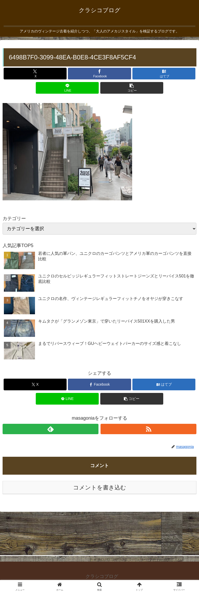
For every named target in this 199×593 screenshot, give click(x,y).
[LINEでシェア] (67, 88)
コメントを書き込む (99, 487)
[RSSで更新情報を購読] (148, 429)
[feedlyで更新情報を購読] (50, 429)
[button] (131, 88)
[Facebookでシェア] (99, 73)
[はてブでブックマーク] (163, 73)
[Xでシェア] (35, 73)
